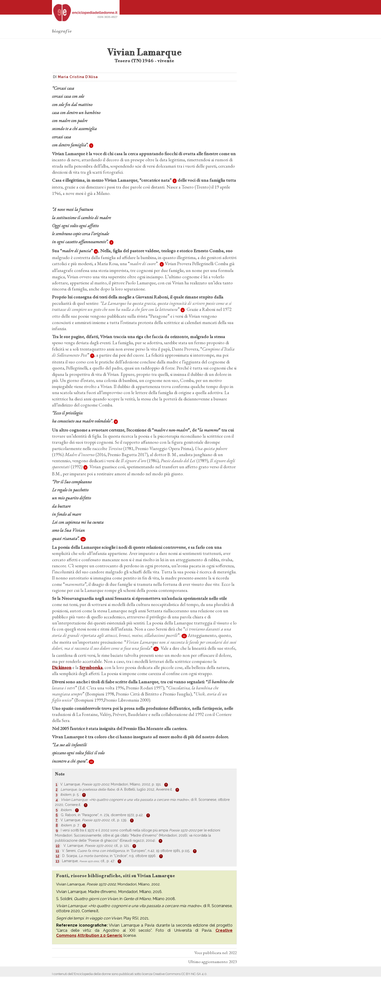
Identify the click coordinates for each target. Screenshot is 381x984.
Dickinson (61, 667)
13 (91, 761)
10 (83, 539)
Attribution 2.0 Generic (100, 935)
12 (156, 648)
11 (184, 636)
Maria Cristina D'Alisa (78, 77)
